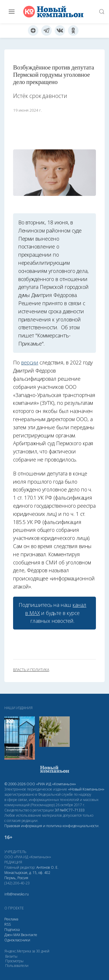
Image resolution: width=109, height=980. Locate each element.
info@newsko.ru (16, 894)
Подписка (12, 929)
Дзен (8, 934)
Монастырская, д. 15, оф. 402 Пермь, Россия (27, 875)
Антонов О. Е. (47, 867)
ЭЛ (70, 810)
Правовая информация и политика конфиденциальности (51, 825)
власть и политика (31, 670)
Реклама (11, 919)
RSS (7, 924)
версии (29, 362)
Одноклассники (17, 940)
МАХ (16, 934)
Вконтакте (29, 934)
